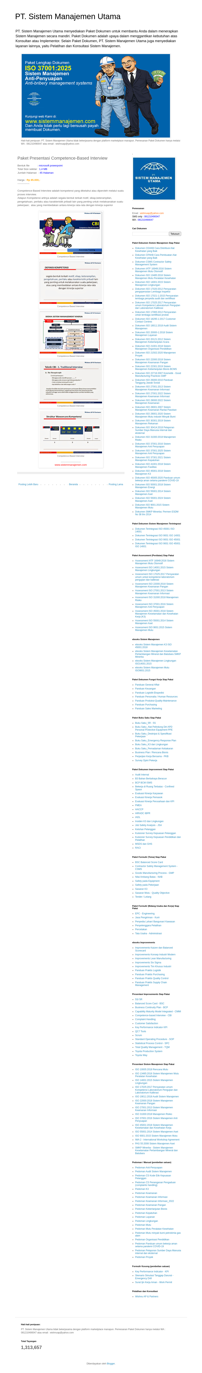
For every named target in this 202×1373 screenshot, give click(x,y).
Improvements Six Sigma (148, 962)
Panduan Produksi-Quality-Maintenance (156, 700)
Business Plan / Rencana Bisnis (151, 752)
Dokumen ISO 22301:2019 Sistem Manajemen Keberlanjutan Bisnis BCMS (156, 367)
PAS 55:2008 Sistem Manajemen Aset (155, 1143)
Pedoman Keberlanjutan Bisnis (151, 1209)
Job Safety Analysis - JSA (148, 825)
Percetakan (141, 929)
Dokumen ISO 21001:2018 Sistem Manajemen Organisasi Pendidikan (153, 347)
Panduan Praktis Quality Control (152, 978)
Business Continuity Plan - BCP (151, 1007)
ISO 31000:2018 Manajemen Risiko (153, 1114)
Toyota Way (141, 1055)
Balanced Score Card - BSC (149, 1003)
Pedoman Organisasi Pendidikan (152, 1239)
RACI (138, 847)
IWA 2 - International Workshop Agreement (157, 1139)
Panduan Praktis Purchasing (150, 974)
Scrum (138, 1035)
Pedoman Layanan (145, 1217)
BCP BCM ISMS (143, 782)
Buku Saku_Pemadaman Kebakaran (154, 748)
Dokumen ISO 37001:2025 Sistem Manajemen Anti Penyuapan (153, 452)
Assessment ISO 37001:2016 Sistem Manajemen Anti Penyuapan (154, 605)
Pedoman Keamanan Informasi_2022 (154, 1201)
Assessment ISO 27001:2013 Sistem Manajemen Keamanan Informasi (154, 592)
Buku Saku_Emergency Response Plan (155, 740)
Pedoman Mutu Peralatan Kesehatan (154, 1228)
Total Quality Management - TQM (152, 1047)
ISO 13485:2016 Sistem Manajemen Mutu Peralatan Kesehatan (157, 1075)
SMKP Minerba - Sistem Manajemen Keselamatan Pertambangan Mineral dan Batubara (156, 1150)
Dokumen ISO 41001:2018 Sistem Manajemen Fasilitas (153, 465)
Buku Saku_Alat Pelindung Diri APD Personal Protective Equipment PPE (154, 728)
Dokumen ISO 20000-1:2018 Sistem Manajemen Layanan (154, 334)
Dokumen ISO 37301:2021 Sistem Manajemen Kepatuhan (153, 459)
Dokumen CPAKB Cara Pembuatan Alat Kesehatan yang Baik (156, 256)
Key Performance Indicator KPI (151, 1027)
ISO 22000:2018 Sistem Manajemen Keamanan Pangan (154, 1102)
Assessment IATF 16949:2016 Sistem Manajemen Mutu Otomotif (154, 562)
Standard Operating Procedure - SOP (154, 1039)
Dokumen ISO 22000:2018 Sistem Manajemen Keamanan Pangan (153, 361)
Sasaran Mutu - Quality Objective (152, 893)
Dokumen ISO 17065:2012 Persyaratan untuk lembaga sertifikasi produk (155, 313)
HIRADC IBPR (142, 813)
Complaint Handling (145, 1019)
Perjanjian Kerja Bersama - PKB (152, 756)
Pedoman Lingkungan (146, 1221)
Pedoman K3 (142, 1189)
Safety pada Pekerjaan (147, 885)
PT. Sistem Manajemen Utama (68, 16)
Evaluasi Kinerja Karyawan (149, 793)
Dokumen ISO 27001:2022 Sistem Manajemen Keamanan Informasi (153, 395)
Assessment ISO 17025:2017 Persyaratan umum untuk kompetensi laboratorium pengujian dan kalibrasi (157, 577)
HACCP (139, 809)
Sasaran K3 (141, 889)
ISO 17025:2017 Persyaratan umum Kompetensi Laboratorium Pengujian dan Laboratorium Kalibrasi (156, 1090)
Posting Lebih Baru (28, 484)
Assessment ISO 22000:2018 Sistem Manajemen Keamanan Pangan (154, 585)
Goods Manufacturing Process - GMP (154, 873)
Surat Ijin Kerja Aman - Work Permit (153, 1282)
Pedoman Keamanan (146, 1193)
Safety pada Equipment (147, 881)
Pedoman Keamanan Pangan (150, 1205)
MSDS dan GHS (143, 844)
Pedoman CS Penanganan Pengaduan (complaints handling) (155, 1183)
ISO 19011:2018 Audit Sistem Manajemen (157, 1096)
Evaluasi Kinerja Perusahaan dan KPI (154, 801)
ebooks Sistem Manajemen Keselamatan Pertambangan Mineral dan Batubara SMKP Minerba (158, 654)
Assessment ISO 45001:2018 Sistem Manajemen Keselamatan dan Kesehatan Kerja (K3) (156, 614)
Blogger (111, 1363)
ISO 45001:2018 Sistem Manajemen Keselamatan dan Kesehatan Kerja (154, 1126)
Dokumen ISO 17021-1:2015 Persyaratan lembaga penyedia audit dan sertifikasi (156, 297)
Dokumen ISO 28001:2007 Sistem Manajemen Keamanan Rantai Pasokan (156, 408)
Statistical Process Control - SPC (152, 1043)
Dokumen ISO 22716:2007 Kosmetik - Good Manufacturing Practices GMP (158, 374)
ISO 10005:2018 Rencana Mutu (151, 1069)
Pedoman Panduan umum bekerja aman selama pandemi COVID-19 (156, 1245)
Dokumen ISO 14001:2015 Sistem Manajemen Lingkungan (153, 283)
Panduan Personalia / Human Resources (156, 696)
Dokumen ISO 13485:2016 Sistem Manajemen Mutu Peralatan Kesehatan (155, 276)
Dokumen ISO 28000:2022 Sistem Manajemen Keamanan (153, 401)
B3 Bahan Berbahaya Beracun (151, 778)
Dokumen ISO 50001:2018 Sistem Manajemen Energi (153, 486)
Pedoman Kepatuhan (146, 1213)
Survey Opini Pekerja (146, 760)
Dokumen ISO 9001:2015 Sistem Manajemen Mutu (152, 506)
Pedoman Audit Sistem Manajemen (153, 1171)
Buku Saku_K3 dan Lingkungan (151, 744)
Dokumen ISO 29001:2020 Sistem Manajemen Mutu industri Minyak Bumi (155, 415)
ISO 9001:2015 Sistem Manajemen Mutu (156, 1135)
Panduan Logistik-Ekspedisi (149, 692)
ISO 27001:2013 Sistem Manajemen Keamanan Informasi (154, 1109)
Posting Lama (116, 484)
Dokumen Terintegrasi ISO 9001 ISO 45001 (157, 539)
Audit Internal (142, 774)
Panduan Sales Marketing (148, 708)
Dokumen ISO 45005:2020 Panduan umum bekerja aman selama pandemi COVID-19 (157, 479)
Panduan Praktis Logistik (148, 970)
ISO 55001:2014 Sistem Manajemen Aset (156, 1131)
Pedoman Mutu (143, 1225)
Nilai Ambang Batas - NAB (149, 877)
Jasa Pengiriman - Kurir (147, 917)
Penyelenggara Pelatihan (148, 925)
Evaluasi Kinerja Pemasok (148, 797)
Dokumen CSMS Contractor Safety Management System (153, 263)
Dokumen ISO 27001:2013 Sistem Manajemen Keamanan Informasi (153, 388)
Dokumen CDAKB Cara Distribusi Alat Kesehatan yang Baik (154, 249)
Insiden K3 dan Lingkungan (149, 821)
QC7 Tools (140, 1031)
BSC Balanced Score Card (149, 862)
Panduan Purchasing (146, 704)
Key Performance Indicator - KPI (152, 1271)
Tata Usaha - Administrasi (148, 933)
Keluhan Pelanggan (145, 829)
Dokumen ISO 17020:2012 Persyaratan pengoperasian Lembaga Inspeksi (155, 290)
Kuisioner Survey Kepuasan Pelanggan (155, 833)
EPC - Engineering (145, 913)
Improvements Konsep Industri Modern (155, 954)
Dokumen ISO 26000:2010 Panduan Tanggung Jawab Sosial (154, 381)
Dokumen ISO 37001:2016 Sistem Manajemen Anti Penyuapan (153, 445)
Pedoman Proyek (144, 1257)
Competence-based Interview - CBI (153, 1015)
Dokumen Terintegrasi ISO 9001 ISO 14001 (157, 535)
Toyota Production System (148, 1051)
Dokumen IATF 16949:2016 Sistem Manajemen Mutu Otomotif (153, 270)
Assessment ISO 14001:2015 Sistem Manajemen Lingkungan (154, 569)
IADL (138, 817)
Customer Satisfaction (146, 1023)
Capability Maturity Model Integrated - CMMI (158, 1011)
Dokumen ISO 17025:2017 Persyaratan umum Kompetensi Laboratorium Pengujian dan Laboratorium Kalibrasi (157, 305)
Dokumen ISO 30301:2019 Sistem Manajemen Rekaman (153, 422)
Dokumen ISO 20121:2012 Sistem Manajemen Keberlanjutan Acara (153, 340)
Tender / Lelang (143, 896)
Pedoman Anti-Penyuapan (148, 1167)
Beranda (73, 484)
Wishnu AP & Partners (146, 1296)
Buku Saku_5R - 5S (145, 723)
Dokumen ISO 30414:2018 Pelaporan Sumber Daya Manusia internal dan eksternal (154, 430)
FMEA (138, 805)
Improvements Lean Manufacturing (153, 958)
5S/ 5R (138, 999)
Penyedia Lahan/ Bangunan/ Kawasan (155, 921)
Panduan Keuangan (145, 688)
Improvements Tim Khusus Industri (153, 966)
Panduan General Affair (147, 684)
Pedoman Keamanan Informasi (151, 1197)
